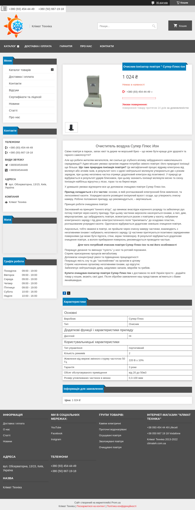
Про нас (86, 46)
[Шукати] (153, 26)
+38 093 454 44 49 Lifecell (162, 427)
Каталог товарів (20, 70)
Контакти (107, 46)
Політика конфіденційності (121, 506)
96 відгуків (162, 2)
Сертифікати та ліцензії (25, 97)
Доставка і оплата (38, 46)
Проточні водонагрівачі (113, 429)
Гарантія (66, 46)
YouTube (56, 427)
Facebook (56, 433)
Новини (14, 103)
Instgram (56, 439)
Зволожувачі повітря (111, 441)
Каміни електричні (110, 423)
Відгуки (14, 90)
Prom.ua (116, 502)
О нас (6, 429)
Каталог (10, 46)
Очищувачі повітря (110, 447)
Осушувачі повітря (110, 435)
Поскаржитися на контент (91, 506)
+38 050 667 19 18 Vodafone (163, 433)
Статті (13, 110)
